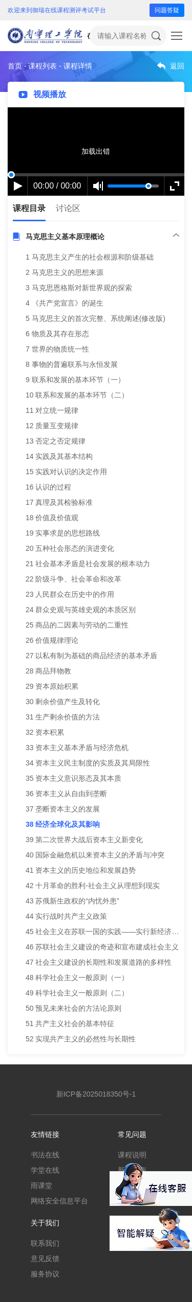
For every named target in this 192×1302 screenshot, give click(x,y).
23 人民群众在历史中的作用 (70, 594)
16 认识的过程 (48, 487)
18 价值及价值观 (52, 518)
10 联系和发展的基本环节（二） (77, 395)
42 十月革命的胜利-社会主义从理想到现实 (93, 885)
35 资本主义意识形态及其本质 (73, 778)
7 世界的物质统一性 (57, 349)
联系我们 (45, 1243)
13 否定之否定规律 (56, 441)
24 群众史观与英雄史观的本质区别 (81, 610)
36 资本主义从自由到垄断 (66, 793)
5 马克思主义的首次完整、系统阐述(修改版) (95, 318)
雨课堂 (41, 1185)
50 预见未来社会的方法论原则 (73, 1008)
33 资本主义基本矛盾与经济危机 (77, 747)
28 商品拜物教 (48, 671)
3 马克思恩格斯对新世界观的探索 (79, 288)
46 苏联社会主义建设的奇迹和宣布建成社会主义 (102, 947)
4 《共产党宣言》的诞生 (64, 303)
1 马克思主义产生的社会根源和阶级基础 (90, 257)
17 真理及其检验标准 (59, 502)
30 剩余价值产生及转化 (63, 702)
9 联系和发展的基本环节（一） (75, 380)
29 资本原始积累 (52, 686)
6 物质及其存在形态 (57, 334)
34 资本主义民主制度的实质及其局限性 (88, 763)
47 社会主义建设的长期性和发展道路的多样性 (99, 962)
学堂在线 (45, 1170)
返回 (177, 66)
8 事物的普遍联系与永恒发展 (72, 364)
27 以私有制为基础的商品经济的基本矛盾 (91, 656)
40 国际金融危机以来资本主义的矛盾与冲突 (95, 855)
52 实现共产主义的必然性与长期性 (81, 1039)
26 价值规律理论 (52, 640)
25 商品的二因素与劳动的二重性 (77, 625)
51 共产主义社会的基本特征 (70, 1023)
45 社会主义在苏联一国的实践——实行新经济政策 (106, 931)
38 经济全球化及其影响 (63, 824)
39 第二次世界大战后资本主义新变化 (84, 839)
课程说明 (132, 1155)
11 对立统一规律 (52, 410)
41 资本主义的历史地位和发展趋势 (81, 870)
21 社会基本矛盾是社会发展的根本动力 (88, 564)
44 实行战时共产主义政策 (66, 916)
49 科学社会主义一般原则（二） (77, 993)
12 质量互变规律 (52, 426)
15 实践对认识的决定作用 (66, 472)
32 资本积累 (45, 732)
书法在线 (45, 1155)
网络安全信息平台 (59, 1201)
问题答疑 (167, 10)
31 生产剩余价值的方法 (63, 717)
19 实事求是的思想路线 (63, 533)
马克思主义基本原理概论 (65, 236)
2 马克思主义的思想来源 (64, 272)
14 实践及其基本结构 (59, 456)
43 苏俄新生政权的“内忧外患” (72, 901)
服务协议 (45, 1274)
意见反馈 (45, 1258)
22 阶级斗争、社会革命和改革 (73, 579)
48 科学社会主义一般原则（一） (77, 977)
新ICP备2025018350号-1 (96, 1094)
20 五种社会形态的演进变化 (70, 548)
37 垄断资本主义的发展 (63, 809)
